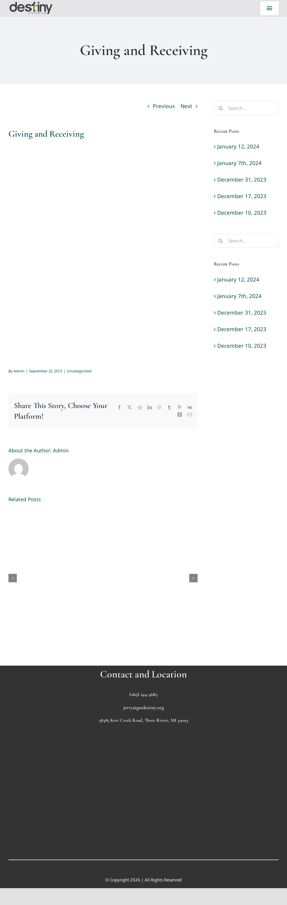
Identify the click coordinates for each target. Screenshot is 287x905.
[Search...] (246, 108)
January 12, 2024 (238, 146)
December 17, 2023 (241, 196)
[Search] (221, 108)
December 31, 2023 (241, 179)
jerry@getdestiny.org (143, 707)
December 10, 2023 (241, 212)
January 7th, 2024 (239, 163)
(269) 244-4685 (143, 694)
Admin (18, 371)
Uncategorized (79, 371)
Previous (164, 106)
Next (186, 106)
